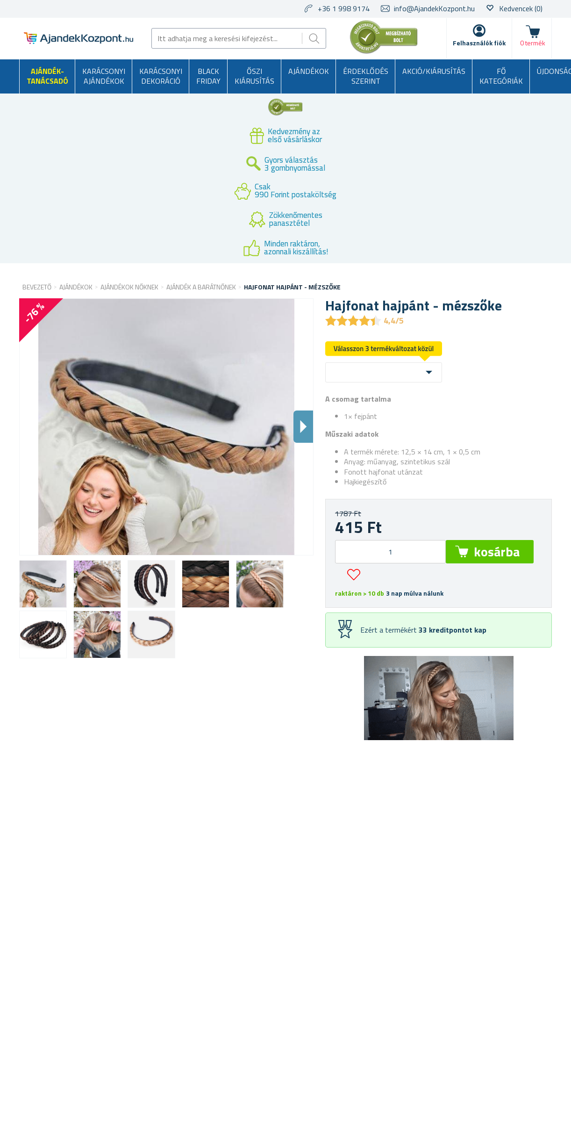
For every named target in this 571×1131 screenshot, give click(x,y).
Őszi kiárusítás (254, 76)
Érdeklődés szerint (365, 76)
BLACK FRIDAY (208, 76)
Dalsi (303, 427)
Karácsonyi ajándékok (103, 76)
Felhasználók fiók (479, 43)
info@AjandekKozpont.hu (434, 8)
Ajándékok (308, 71)
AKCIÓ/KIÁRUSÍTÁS (433, 71)
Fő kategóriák (501, 76)
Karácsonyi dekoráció (160, 76)
